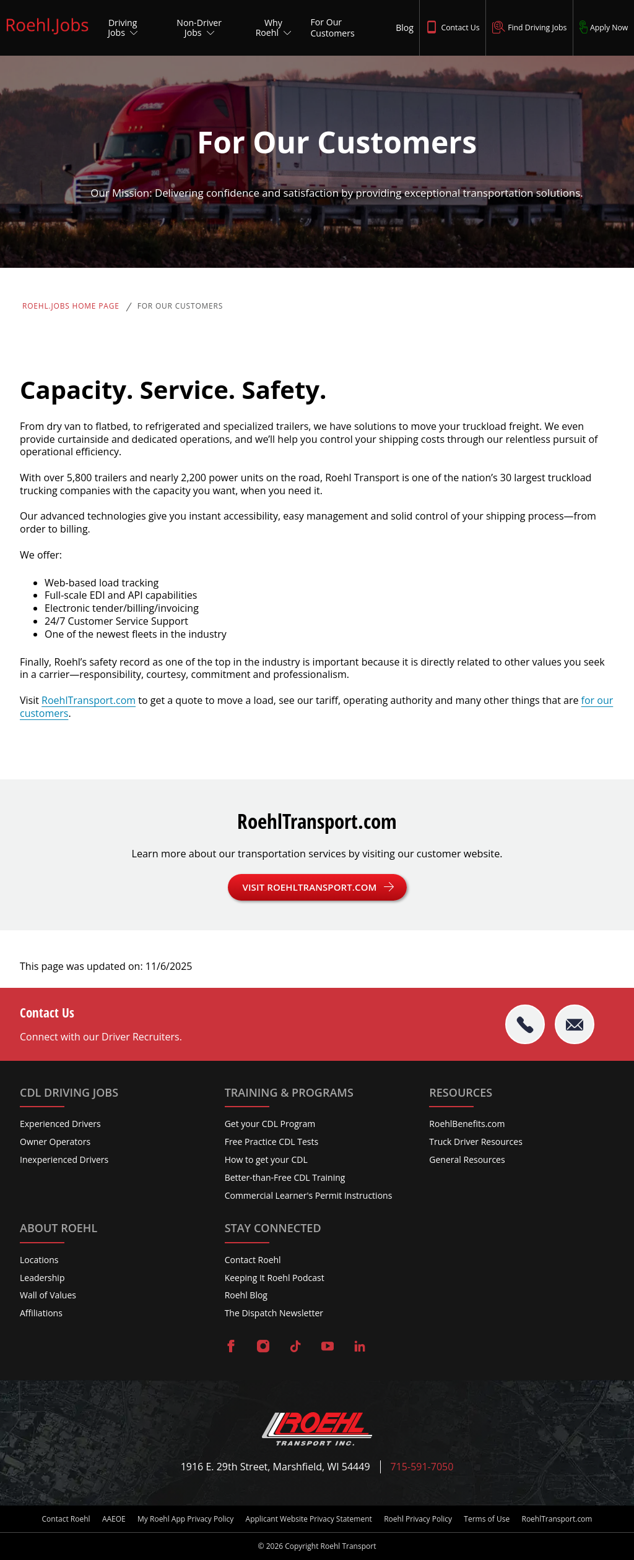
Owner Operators (55, 1141)
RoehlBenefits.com (467, 1123)
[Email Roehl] (574, 1024)
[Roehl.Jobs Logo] (47, 35)
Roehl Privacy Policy (418, 1519)
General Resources (467, 1159)
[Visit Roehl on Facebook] (231, 1347)
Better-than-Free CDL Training (285, 1177)
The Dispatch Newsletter (274, 1313)
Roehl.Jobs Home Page (70, 306)
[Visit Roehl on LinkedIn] (360, 1347)
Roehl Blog (246, 1295)
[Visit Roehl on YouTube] (327, 1347)
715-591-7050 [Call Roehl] (422, 1466)
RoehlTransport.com (88, 700)
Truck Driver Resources (476, 1141)
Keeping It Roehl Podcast (274, 1278)
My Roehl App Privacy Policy (185, 1519)
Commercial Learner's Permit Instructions (309, 1195)
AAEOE (114, 1519)
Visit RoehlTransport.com (310, 887)
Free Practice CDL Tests (272, 1141)
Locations (39, 1260)
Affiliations (41, 1313)
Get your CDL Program (270, 1123)
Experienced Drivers (60, 1123)
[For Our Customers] (348, 28)
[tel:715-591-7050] (525, 1024)
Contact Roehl (253, 1260)
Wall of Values (48, 1295)
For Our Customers (180, 306)
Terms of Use (487, 1519)
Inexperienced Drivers (64, 1159)
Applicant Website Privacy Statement (309, 1519)
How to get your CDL (266, 1159)
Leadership (42, 1278)
